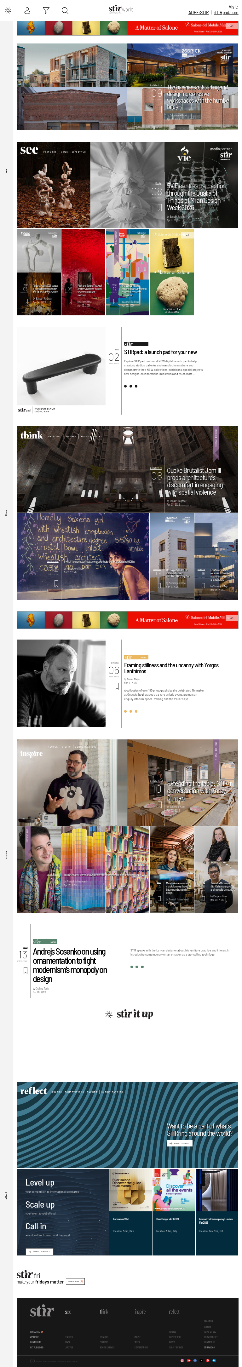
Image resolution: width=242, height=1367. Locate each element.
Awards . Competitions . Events (74, 1092)
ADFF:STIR (198, 12)
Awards (172, 1331)
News (64, 152)
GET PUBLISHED (36, 1347)
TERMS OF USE (210, 1331)
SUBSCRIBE (73, 1281)
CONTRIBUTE (35, 1342)
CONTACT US (209, 1342)
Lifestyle (79, 152)
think (6, 512)
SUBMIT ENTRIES (41, 1251)
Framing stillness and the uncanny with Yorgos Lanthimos (171, 668)
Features (50, 152)
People (53, 746)
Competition (175, 1337)
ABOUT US (208, 1321)
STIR (226, 12)
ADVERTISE (34, 1337)
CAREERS (207, 1326)
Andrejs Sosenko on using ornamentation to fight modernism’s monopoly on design (70, 964)
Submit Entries (112, 1092)
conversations (141, 1347)
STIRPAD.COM (209, 1347)
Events (172, 1342)
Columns (71, 436)
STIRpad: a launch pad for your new (160, 351)
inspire (6, 854)
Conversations (86, 746)
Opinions (54, 436)
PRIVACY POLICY (210, 1337)
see (6, 171)
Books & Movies (91, 436)
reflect (6, 1196)
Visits (66, 746)
